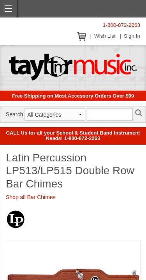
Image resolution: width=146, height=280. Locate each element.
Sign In (132, 36)
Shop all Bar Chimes (31, 197)
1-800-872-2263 (121, 25)
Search (14, 114)
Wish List (105, 36)
